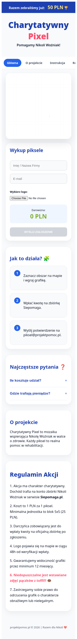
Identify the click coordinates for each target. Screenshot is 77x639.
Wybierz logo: (19, 192)
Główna (12, 63)
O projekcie (34, 63)
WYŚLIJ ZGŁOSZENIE (38, 232)
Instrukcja (57, 63)
